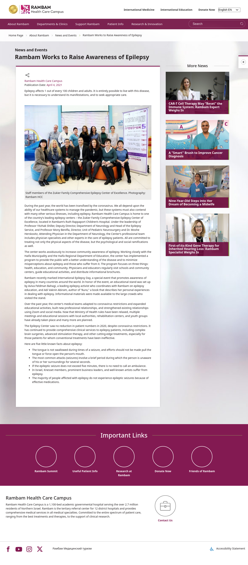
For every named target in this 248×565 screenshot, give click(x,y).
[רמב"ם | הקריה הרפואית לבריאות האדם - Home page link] (36, 9)
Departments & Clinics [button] (52, 24)
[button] (27, 75)
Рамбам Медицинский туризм (72, 548)
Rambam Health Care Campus (43, 81)
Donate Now (206, 9)
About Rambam (18, 24)
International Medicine (139, 9)
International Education (177, 9)
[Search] (241, 23)
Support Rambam (87, 24)
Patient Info (116, 24)
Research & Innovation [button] (146, 24)
